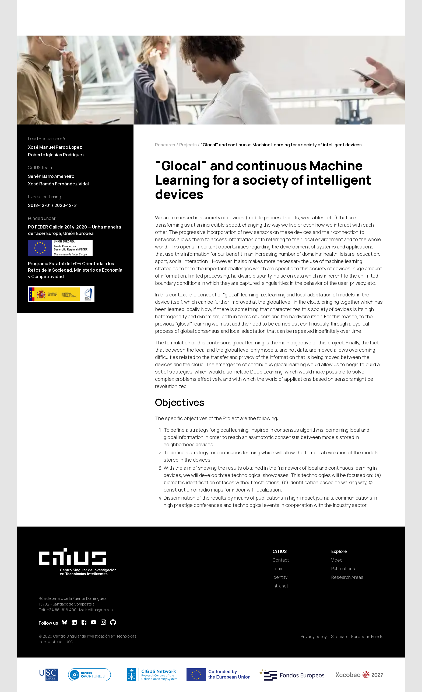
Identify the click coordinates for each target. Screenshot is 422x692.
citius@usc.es (100, 609)
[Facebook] (84, 623)
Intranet (280, 586)
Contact (281, 560)
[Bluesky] (64, 623)
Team (278, 569)
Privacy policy (314, 636)
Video (337, 560)
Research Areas (347, 577)
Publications (343, 569)
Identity (280, 577)
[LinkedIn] (74, 623)
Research (165, 145)
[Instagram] (103, 623)
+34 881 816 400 (62, 609)
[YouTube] (93, 623)
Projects (188, 145)
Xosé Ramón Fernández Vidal (58, 184)
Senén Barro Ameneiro (51, 176)
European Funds (367, 636)
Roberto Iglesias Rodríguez (56, 155)
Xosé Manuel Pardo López (55, 147)
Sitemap (339, 636)
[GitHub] (113, 623)
